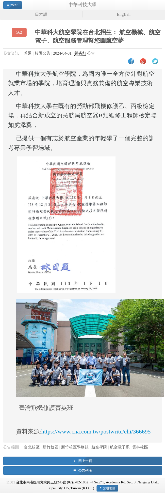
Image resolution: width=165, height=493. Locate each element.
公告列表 (85, 470)
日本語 (41, 14)
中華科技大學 (82, 4)
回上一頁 (85, 461)
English (124, 14)
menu (14, 5)
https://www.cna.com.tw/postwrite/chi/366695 (95, 431)
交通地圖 (109, 488)
